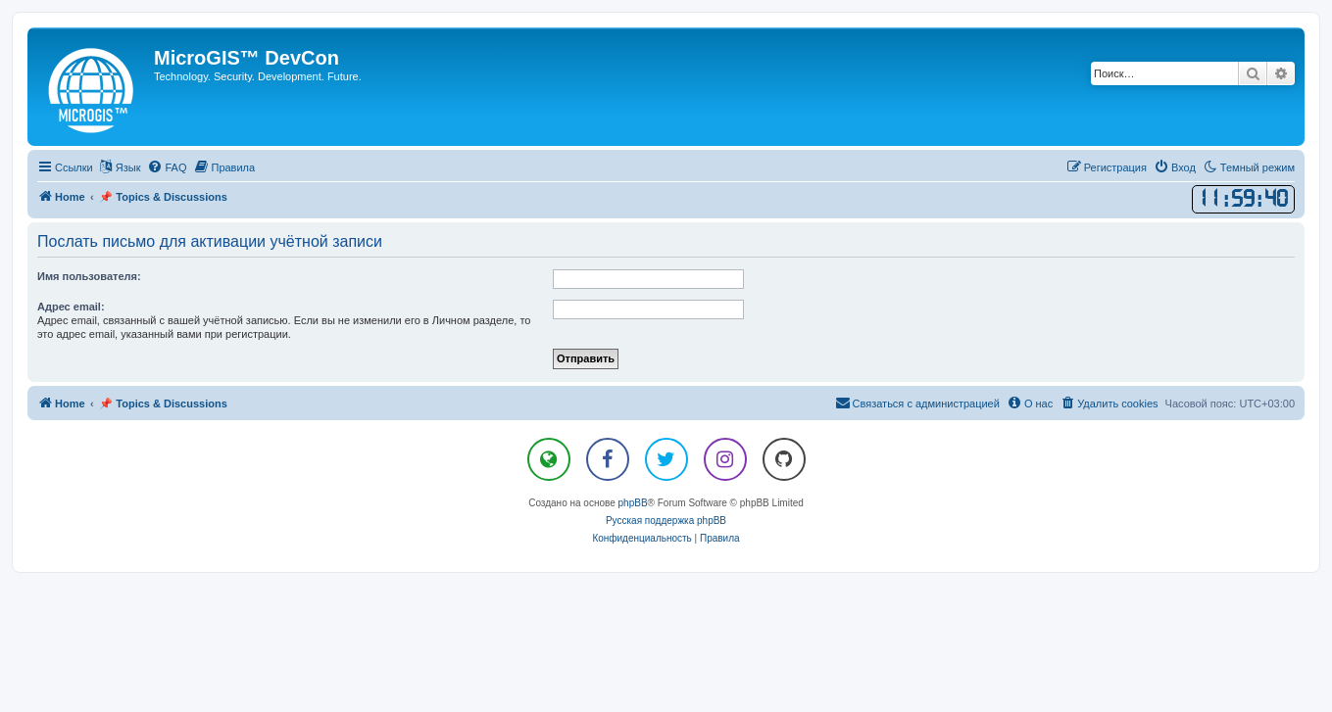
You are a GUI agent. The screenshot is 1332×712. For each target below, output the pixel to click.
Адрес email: (71, 306)
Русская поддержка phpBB (666, 520)
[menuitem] (166, 167)
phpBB (633, 503)
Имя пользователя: (89, 276)
